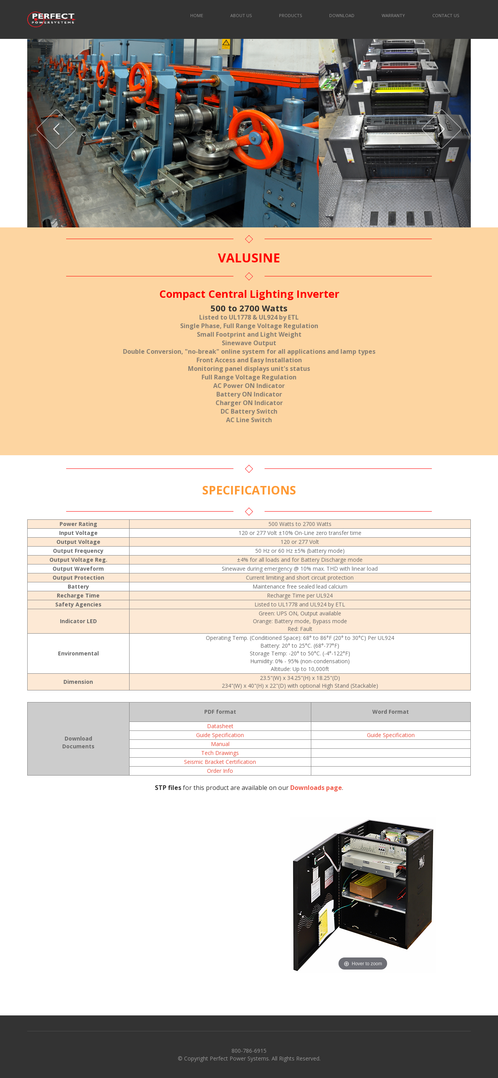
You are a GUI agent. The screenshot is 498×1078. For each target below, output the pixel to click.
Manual (220, 744)
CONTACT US (445, 15)
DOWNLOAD (341, 15)
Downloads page (316, 787)
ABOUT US (241, 15)
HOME (196, 15)
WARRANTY (393, 15)
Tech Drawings (220, 753)
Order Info (220, 770)
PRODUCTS (290, 15)
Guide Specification (220, 735)
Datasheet (220, 726)
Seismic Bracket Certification (220, 761)
